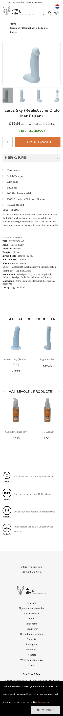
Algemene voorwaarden (32, 608)
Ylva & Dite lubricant (16, 431)
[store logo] (18, 10)
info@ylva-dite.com (31, 567)
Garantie (31, 639)
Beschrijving (11, 210)
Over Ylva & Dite (31, 674)
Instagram (31, 644)
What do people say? (31, 660)
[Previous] (57, 95)
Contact (31, 603)
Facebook (31, 649)
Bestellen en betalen (31, 634)
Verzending (31, 623)
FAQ (31, 618)
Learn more (43, 702)
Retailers (31, 654)
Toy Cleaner (47, 431)
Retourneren (31, 629)
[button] (57, 6)
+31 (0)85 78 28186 (31, 572)
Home (13, 23)
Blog (31, 665)
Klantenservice (31, 613)
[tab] (31, 210)
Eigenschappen (12, 237)
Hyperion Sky (47, 359)
